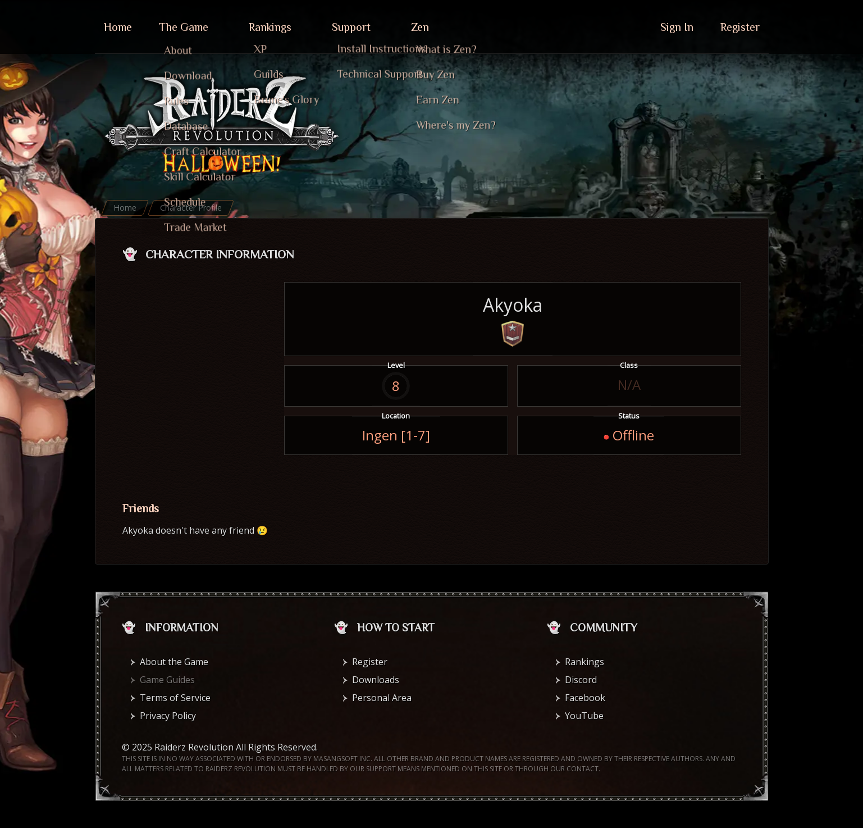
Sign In (676, 27)
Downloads (375, 680)
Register (740, 27)
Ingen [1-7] (396, 435)
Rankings (270, 27)
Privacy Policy (168, 715)
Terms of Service (175, 697)
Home (118, 27)
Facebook (585, 697)
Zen (420, 27)
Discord (581, 680)
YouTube (584, 715)
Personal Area (382, 697)
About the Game (174, 662)
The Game (183, 27)
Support (351, 27)
